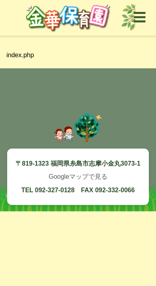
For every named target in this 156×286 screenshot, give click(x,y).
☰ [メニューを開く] (139, 17)
